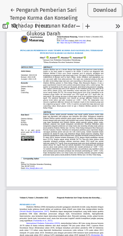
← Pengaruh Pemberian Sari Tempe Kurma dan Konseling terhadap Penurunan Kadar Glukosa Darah (43, 21)
